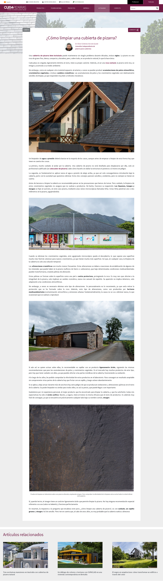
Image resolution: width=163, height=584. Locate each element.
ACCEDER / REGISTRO (33, 2)
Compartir (133, 30)
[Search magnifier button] (157, 8)
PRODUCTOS (40, 8)
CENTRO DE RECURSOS (50, 2)
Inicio (5, 14)
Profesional (135, 2)
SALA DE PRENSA (65, 2)
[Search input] (142, 8)
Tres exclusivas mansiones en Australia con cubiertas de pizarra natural (25, 573)
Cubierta (26, 30)
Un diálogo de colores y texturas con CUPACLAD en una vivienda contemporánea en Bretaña (80, 573)
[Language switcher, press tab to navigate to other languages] (13, 2)
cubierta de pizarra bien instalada (47, 55)
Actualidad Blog (15, 14)
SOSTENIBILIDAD (79, 2)
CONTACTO (117, 8)
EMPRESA (86, 8)
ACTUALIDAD (102, 8)
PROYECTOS (71, 8)
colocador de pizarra (58, 168)
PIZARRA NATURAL (56, 8)
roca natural (111, 63)
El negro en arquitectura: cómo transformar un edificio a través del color (134, 573)
